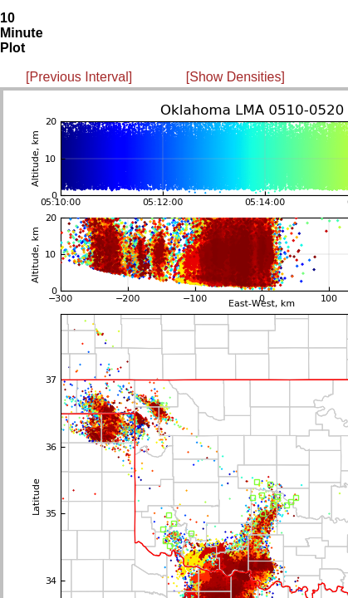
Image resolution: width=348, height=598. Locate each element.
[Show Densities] (235, 77)
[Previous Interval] (79, 77)
